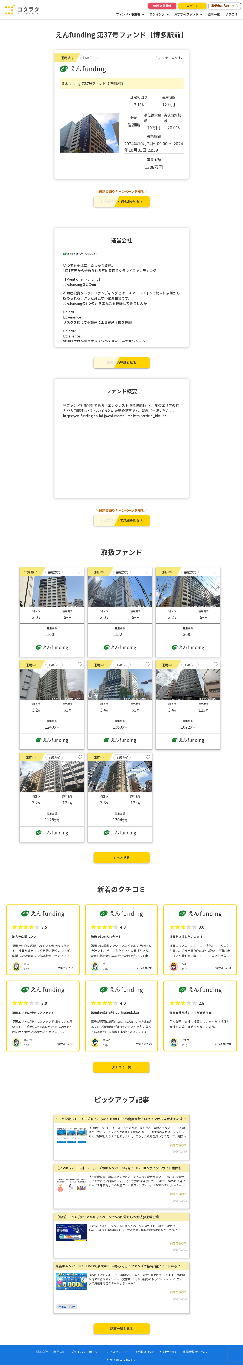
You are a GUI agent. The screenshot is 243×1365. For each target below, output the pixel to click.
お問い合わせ (145, 1352)
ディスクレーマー (118, 1352)
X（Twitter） (168, 1352)
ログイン (192, 6)
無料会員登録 (162, 6)
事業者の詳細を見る (121, 363)
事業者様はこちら (195, 1352)
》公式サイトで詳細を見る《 (121, 202)
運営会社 (42, 1352)
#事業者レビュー (67, 1306)
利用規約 (59, 1352)
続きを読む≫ (178, 1145)
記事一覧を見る (121, 1329)
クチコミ (232, 14)
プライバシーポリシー (86, 1352)
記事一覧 (214, 14)
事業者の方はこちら (224, 6)
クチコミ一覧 (121, 1067)
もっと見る (121, 858)
